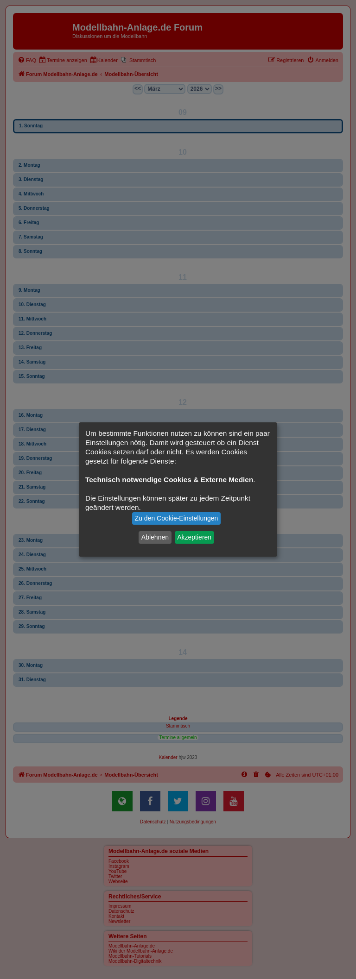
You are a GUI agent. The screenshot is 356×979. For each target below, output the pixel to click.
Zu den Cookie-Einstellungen (176, 518)
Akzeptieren (194, 537)
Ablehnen (155, 537)
